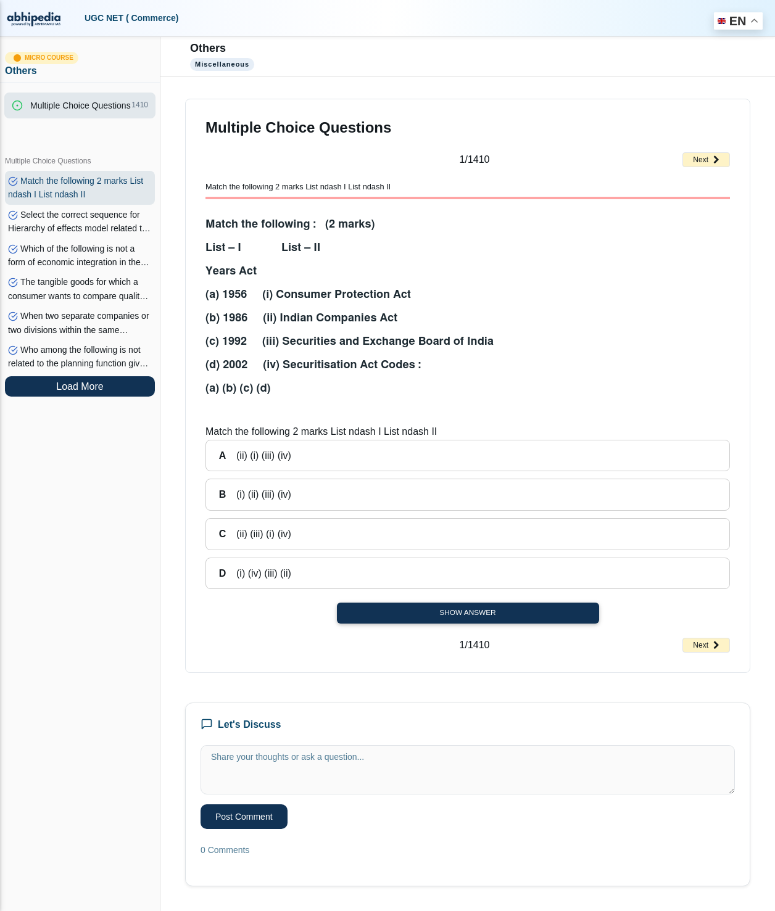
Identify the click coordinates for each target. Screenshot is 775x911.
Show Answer (467, 612)
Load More (80, 386)
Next (706, 159)
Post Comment (244, 817)
